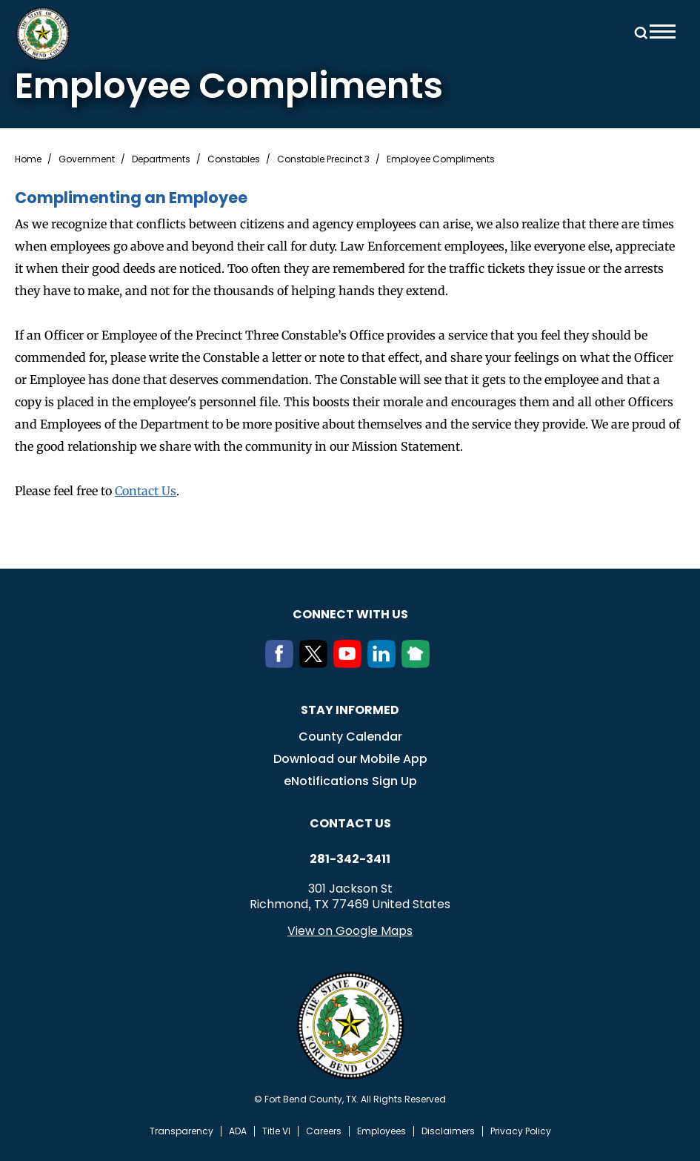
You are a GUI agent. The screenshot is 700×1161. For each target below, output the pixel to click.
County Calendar (350, 736)
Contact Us (145, 490)
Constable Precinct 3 (323, 159)
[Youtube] (350, 663)
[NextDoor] (418, 663)
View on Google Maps (350, 930)
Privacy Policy (520, 1131)
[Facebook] (282, 663)
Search (638, 31)
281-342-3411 (350, 859)
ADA (238, 1131)
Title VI (276, 1131)
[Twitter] (316, 663)
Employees (381, 1131)
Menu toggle (663, 31)
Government (87, 159)
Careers (323, 1131)
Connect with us (350, 614)
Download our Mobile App (350, 758)
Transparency (181, 1131)
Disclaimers (448, 1131)
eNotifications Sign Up (350, 781)
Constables (233, 159)
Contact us (350, 823)
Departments (161, 159)
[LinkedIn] (384, 663)
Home (28, 159)
